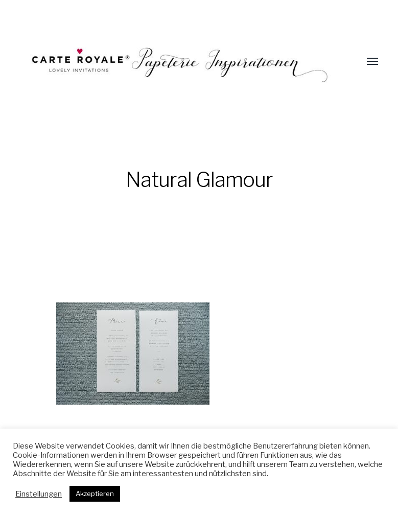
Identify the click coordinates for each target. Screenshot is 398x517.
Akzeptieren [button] (95, 493)
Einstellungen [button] (38, 494)
